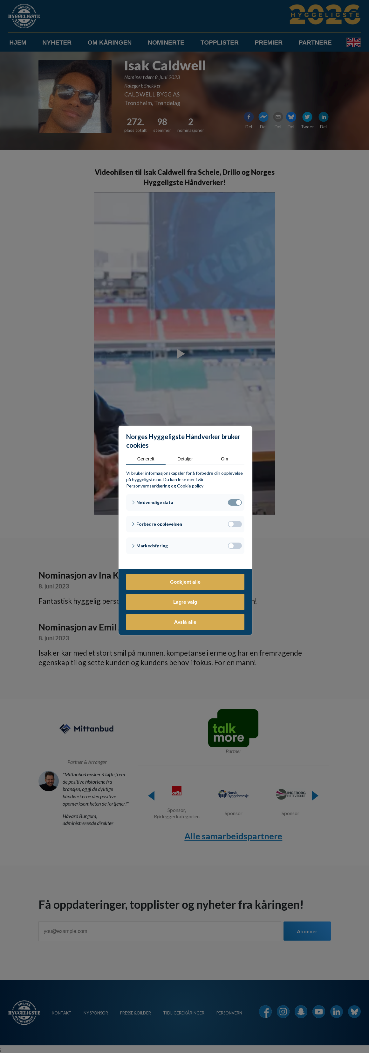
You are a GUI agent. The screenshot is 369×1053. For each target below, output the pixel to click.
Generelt (145, 458)
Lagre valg (185, 602)
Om (224, 458)
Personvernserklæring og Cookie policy (164, 485)
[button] (185, 502)
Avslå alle (185, 622)
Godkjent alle (185, 582)
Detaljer (185, 458)
